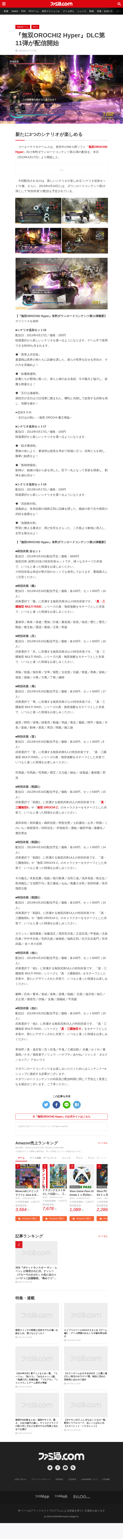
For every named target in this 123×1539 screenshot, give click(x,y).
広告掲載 (106, 1479)
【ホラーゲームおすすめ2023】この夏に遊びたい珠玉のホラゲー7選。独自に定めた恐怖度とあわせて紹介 (85, 1376)
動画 (91, 11)
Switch (15, 11)
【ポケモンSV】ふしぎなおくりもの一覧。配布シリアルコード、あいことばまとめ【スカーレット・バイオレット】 (85, 1423)
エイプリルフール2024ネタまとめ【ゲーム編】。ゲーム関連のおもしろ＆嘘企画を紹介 (85, 1333)
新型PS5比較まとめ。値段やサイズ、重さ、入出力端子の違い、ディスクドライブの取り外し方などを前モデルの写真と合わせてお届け (36, 1424)
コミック (66, 1158)
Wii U (35, 27)
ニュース (81, 11)
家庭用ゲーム (23, 27)
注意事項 (72, 1479)
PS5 (23, 11)
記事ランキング (29, 1236)
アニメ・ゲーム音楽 (98, 1158)
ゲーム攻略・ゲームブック (43, 1158)
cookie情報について (89, 1479)
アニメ (79, 1158)
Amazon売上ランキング (36, 1143)
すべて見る (103, 1143)
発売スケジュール (51, 11)
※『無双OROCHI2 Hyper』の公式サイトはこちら (62, 1116)
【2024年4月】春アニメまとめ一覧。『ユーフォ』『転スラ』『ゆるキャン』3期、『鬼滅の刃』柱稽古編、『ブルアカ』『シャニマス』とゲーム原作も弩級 (36, 1378)
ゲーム (21, 1158)
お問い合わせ (20, 1479)
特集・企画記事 (105, 11)
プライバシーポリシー (40, 1479)
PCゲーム (33, 11)
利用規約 (59, 1479)
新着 (6, 11)
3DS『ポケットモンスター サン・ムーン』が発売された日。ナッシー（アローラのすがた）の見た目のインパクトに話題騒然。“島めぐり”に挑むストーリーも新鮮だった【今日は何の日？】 (36, 1273)
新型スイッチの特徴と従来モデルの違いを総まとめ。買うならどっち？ (36, 1332)
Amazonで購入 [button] (27, 1218)
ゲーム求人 (68, 11)
